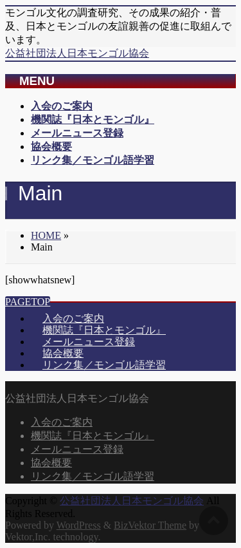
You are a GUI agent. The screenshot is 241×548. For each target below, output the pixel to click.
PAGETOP (27, 301)
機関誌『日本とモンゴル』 (104, 330)
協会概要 (63, 353)
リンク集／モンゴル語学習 (104, 364)
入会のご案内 (73, 318)
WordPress (79, 525)
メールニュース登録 (88, 341)
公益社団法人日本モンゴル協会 (77, 53)
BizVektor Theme (150, 525)
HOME (46, 235)
